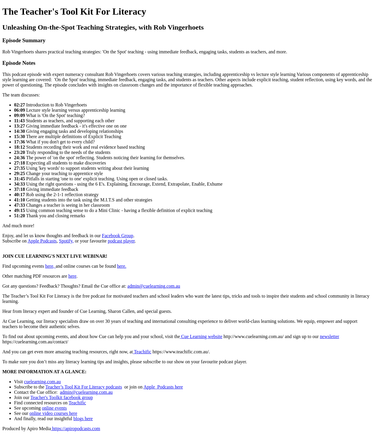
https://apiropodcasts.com (75, 428)
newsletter (329, 336)
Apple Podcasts (42, 240)
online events (54, 408)
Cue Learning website (201, 336)
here (72, 276)
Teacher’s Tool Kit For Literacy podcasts (83, 386)
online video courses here (53, 413)
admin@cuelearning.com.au (153, 286)
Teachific (142, 351)
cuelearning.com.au (42, 381)
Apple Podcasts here (163, 386)
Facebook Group (117, 235)
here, (50, 266)
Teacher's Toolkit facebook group (61, 397)
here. (121, 266)
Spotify (65, 240)
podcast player (121, 240)
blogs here (83, 418)
